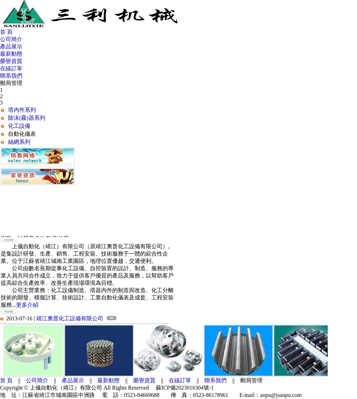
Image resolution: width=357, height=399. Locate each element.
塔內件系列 (22, 110)
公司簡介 (11, 39)
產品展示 (11, 46)
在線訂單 (11, 68)
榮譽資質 (11, 61)
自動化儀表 (22, 134)
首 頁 (6, 32)
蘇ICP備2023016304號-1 (185, 388)
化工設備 (19, 126)
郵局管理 (11, 83)
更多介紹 (27, 305)
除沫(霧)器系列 (26, 118)
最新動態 (11, 54)
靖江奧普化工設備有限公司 (69, 318)
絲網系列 (19, 142)
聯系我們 (11, 76)
